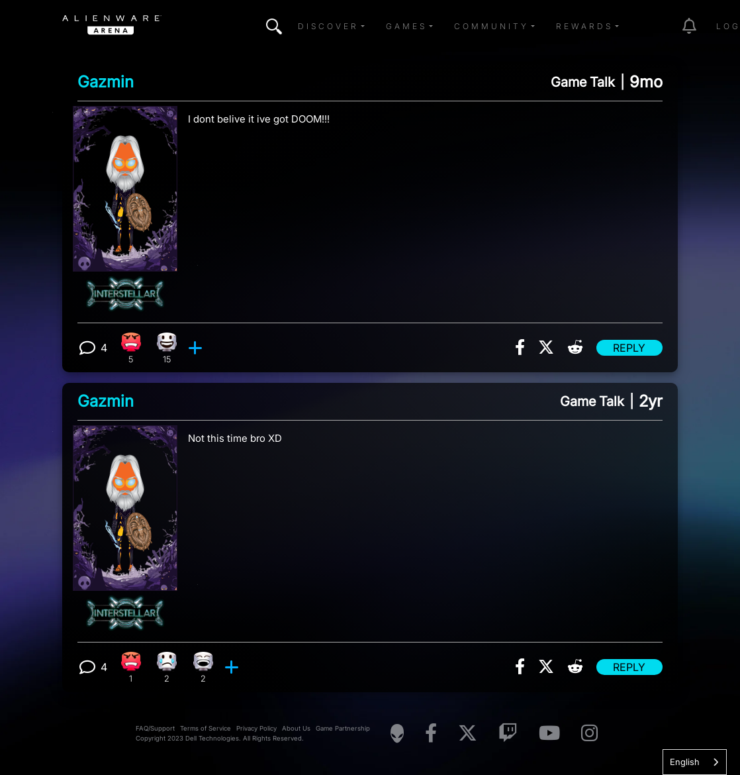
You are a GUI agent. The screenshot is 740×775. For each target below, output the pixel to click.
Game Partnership (343, 728)
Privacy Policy (256, 728)
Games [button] (406, 26)
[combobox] (695, 762)
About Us (296, 728)
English (685, 761)
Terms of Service (205, 728)
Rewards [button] (584, 26)
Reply (629, 347)
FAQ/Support (155, 728)
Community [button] (491, 26)
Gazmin (105, 81)
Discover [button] (328, 26)
